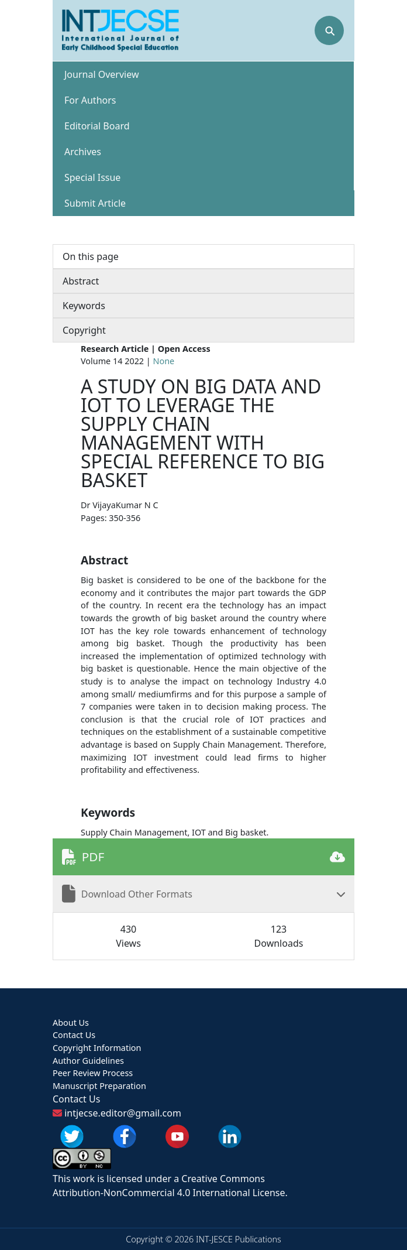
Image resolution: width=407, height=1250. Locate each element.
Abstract (81, 281)
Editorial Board (97, 125)
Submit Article (95, 203)
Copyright (84, 330)
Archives (82, 151)
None (164, 361)
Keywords (84, 305)
